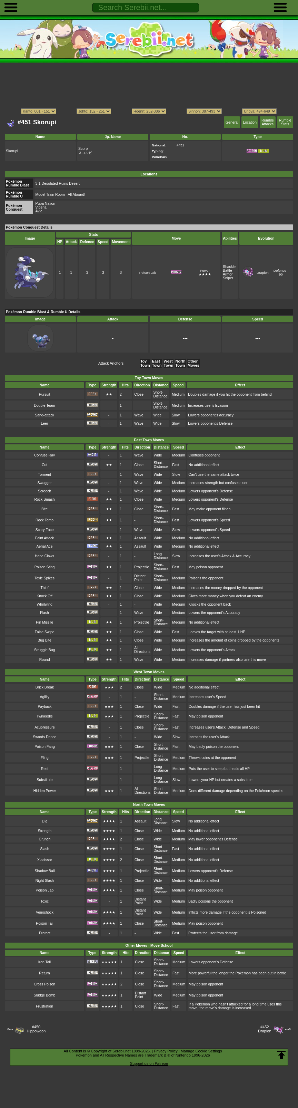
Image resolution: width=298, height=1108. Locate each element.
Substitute (44, 780)
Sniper (228, 278)
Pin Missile (44, 622)
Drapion (263, 272)
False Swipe (44, 632)
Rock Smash (44, 499)
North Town (180, 363)
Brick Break (45, 687)
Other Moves (193, 363)
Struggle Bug (44, 650)
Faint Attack (44, 538)
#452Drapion (264, 1029)
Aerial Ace (45, 546)
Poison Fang (44, 747)
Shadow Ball (44, 871)
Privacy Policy (165, 1051)
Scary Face (45, 530)
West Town (168, 363)
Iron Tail (44, 962)
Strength (44, 831)
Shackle (229, 267)
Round (44, 660)
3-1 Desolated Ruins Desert (58, 183)
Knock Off (44, 596)
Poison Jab (147, 272)
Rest (44, 769)
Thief (44, 588)
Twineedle (45, 716)
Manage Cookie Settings (201, 1051)
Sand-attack (44, 415)
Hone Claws (44, 556)
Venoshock (44, 912)
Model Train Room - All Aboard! (60, 194)
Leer (44, 423)
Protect (44, 933)
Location (249, 122)
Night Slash (45, 881)
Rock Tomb (44, 520)
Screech (44, 491)
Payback (44, 707)
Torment (44, 474)
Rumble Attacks (267, 122)
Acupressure (44, 727)
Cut (44, 465)
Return (44, 973)
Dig (45, 821)
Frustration (44, 1006)
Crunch (45, 839)
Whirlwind (44, 604)
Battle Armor (227, 272)
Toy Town (145, 363)
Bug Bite (44, 640)
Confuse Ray (44, 455)
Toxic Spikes (44, 578)
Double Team (44, 405)
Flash (44, 613)
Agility (45, 697)
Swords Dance (44, 737)
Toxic (45, 901)
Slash (44, 849)
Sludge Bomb (45, 995)
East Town (157, 363)
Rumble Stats (285, 122)
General (232, 122)
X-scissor (44, 860)
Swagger (44, 483)
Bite (44, 509)
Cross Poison (44, 984)
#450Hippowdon (36, 1029)
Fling (45, 758)
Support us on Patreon (149, 1063)
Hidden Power (44, 791)
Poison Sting (44, 567)
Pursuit (44, 394)
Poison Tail (44, 923)
